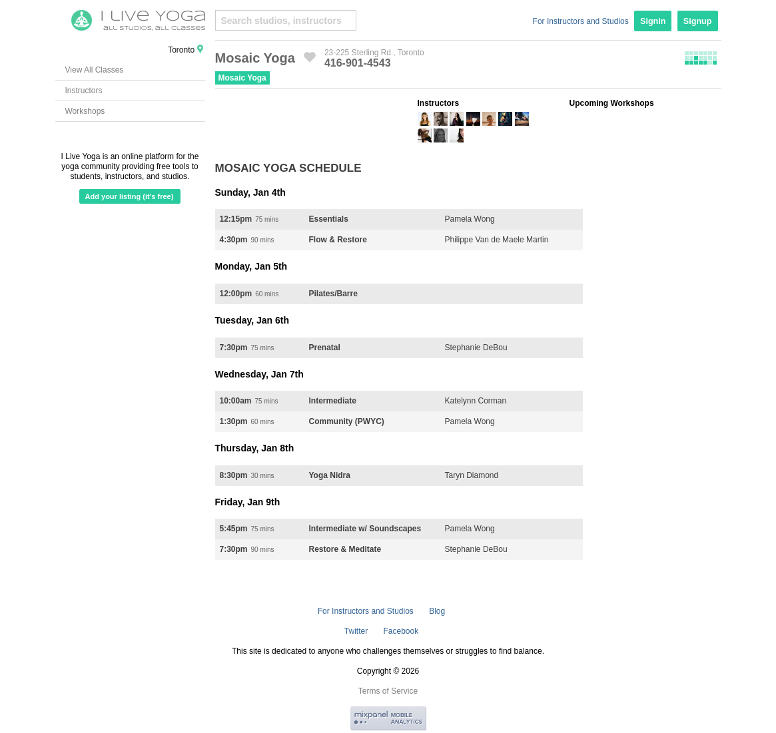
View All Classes (94, 70)
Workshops (85, 111)
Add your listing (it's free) (129, 196)
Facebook (400, 631)
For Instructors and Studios (581, 21)
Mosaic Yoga (242, 78)
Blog (437, 611)
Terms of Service (388, 691)
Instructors (84, 90)
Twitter (356, 631)
